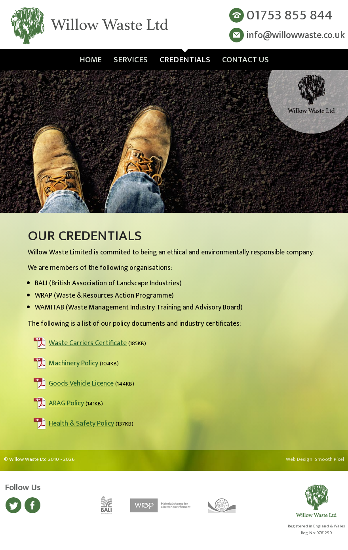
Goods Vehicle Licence (81, 384)
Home (91, 60)
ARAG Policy (66, 403)
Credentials (185, 60)
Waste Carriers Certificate (88, 343)
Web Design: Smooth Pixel (315, 459)
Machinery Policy (73, 363)
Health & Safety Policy (81, 424)
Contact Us (245, 60)
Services (131, 60)
